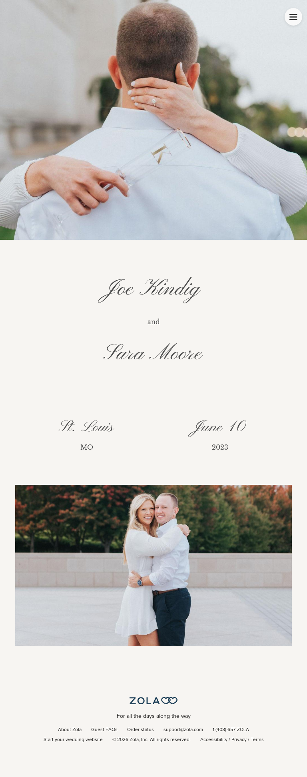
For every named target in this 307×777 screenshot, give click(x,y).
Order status (140, 729)
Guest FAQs (104, 729)
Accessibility (213, 739)
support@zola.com (183, 729)
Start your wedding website (73, 739)
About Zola (70, 729)
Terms (257, 739)
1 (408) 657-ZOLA (231, 729)
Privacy (239, 739)
